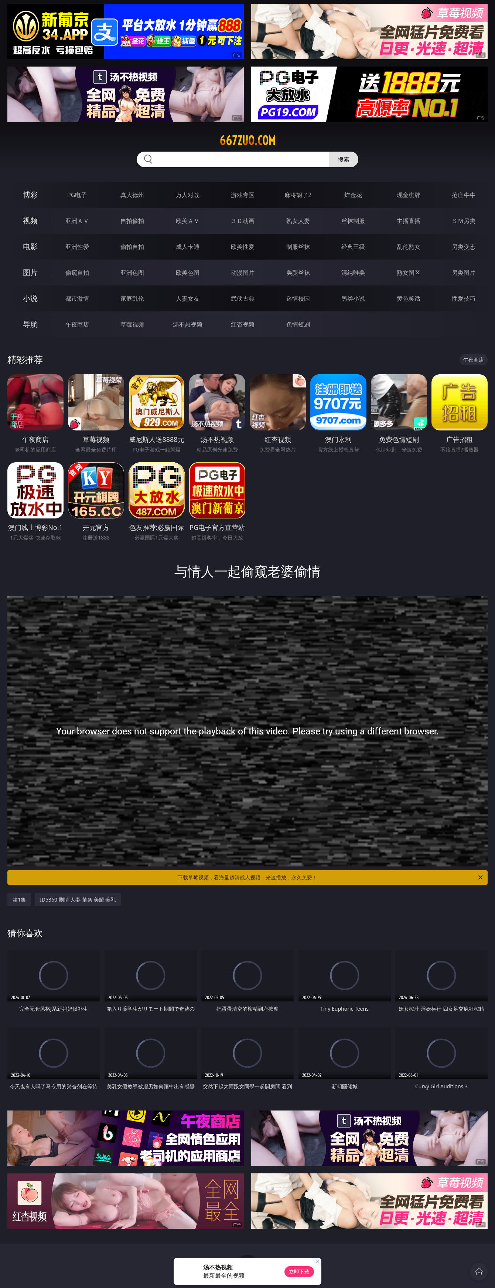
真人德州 (132, 195)
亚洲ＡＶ (77, 221)
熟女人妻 (298, 221)
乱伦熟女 (408, 247)
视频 (30, 221)
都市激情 (77, 298)
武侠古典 (243, 298)
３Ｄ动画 (243, 221)
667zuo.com (247, 140)
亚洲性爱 (77, 247)
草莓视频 (132, 324)
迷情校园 (298, 298)
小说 (30, 298)
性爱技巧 (463, 298)
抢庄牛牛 (463, 195)
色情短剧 (298, 324)
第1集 (19, 899)
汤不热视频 (187, 324)
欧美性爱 (243, 247)
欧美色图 (187, 272)
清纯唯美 (353, 272)
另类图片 (463, 272)
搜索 (343, 159)
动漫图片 (243, 272)
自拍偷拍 (132, 221)
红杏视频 (243, 324)
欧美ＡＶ (187, 221)
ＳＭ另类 (463, 221)
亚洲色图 (132, 272)
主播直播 (408, 221)
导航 (30, 324)
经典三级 (353, 247)
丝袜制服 (353, 221)
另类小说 (353, 298)
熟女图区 (408, 272)
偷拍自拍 (132, 247)
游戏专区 (243, 195)
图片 (30, 272)
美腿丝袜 (298, 272)
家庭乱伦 (132, 298)
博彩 (30, 195)
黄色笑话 (408, 298)
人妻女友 (187, 298)
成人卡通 (187, 247)
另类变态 (463, 247)
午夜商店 (77, 324)
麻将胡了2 (297, 195)
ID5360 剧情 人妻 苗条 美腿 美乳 (78, 899)
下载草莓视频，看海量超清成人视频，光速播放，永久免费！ (331, 877)
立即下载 (299, 1271)
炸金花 (353, 195)
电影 (30, 246)
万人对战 (187, 195)
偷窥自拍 (77, 272)
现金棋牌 (408, 195)
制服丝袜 (298, 247)
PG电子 (77, 195)
